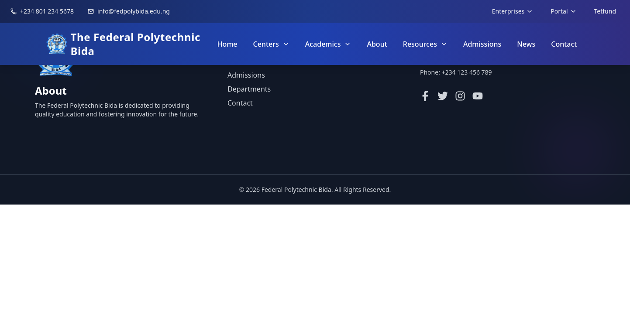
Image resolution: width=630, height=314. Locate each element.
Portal (563, 11)
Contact (564, 44)
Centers (271, 44)
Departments (249, 89)
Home (227, 44)
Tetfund (605, 11)
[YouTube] (477, 96)
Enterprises (512, 11)
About (377, 44)
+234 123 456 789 (467, 72)
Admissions (482, 44)
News (526, 44)
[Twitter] (442, 96)
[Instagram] (460, 96)
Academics (328, 44)
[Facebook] (425, 96)
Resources (425, 44)
